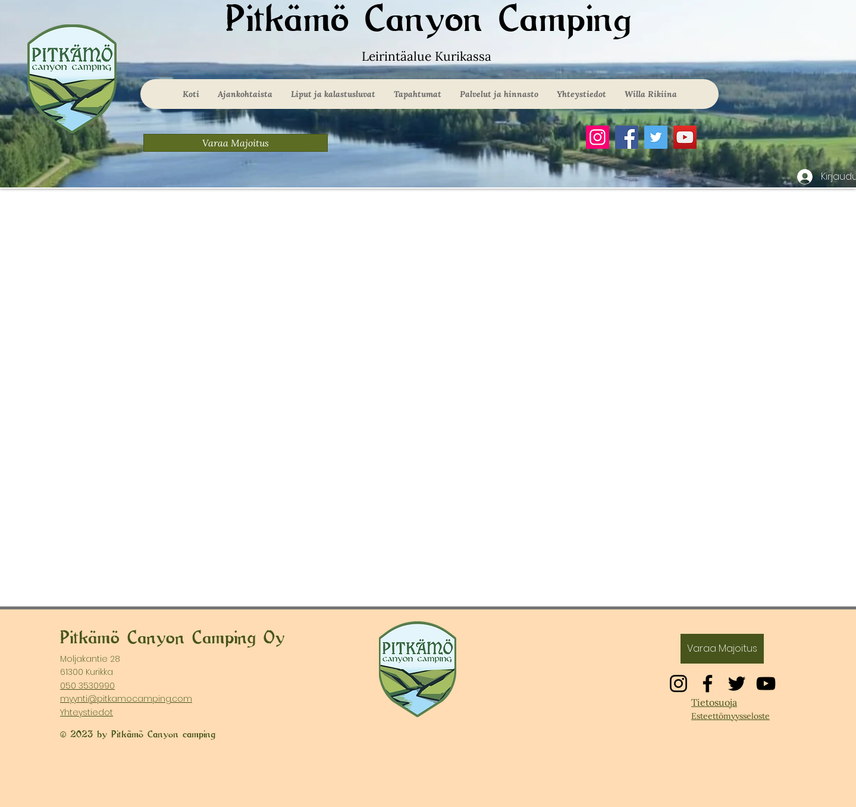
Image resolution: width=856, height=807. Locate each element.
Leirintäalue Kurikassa (428, 56)
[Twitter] (655, 137)
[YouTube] (685, 137)
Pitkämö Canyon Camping (428, 20)
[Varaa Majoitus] (235, 143)
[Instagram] (597, 137)
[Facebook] (626, 137)
